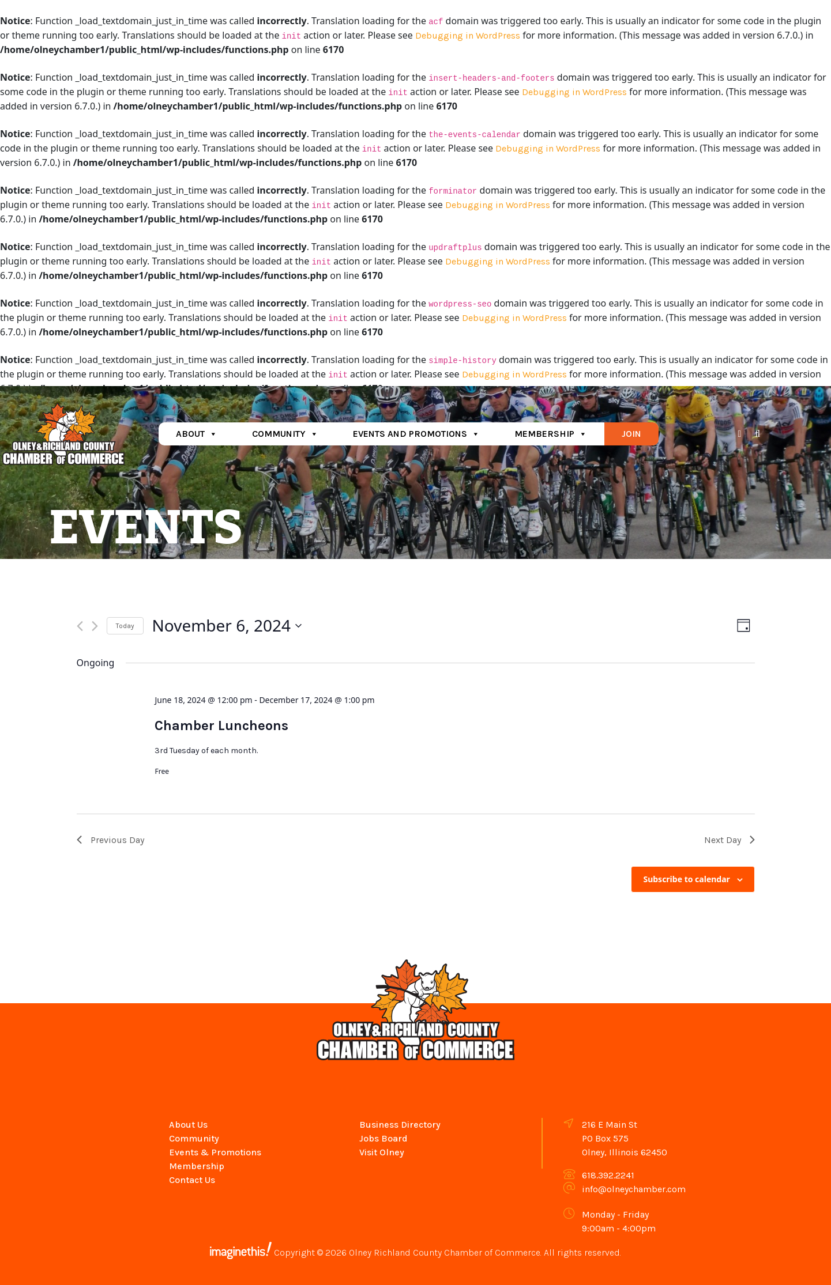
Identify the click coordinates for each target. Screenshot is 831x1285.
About (196, 433)
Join (631, 433)
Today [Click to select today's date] (125, 626)
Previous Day (110, 839)
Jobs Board (383, 1138)
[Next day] (95, 626)
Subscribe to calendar (686, 879)
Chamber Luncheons (221, 725)
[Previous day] (80, 626)
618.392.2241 (608, 1175)
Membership (550, 433)
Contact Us (192, 1179)
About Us (188, 1124)
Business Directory (400, 1124)
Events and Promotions (416, 433)
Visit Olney (381, 1152)
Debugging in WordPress (467, 35)
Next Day (729, 839)
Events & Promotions (215, 1152)
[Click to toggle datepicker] (227, 625)
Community (285, 433)
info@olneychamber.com (634, 1189)
